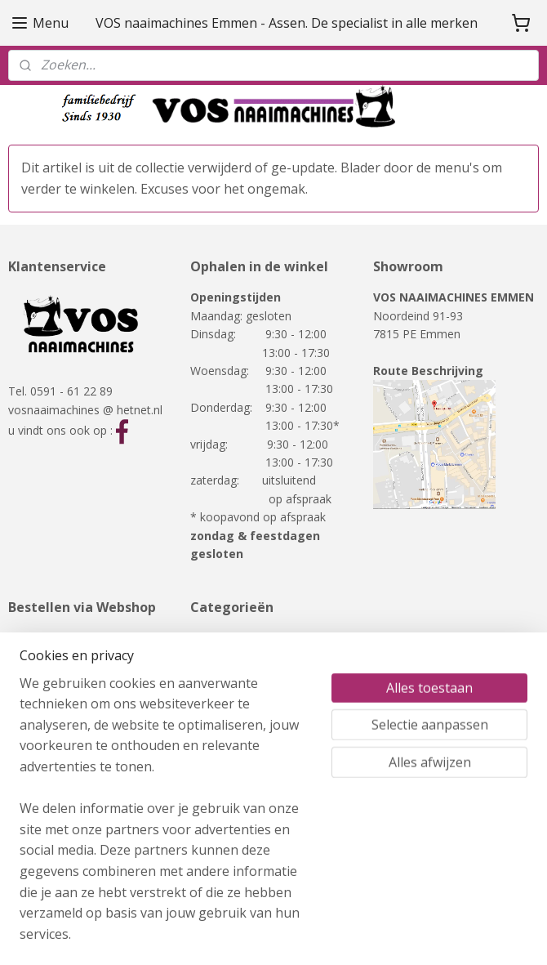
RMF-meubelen (230, 711)
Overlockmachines (238, 674)
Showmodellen (229, 692)
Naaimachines (227, 638)
